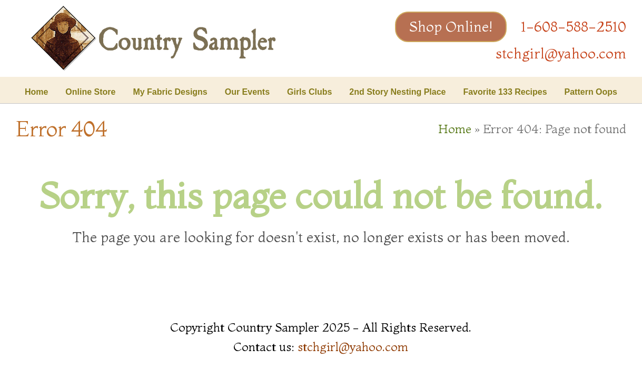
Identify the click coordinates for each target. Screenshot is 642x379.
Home (454, 128)
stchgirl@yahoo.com (561, 53)
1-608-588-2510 (573, 26)
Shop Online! (450, 26)
